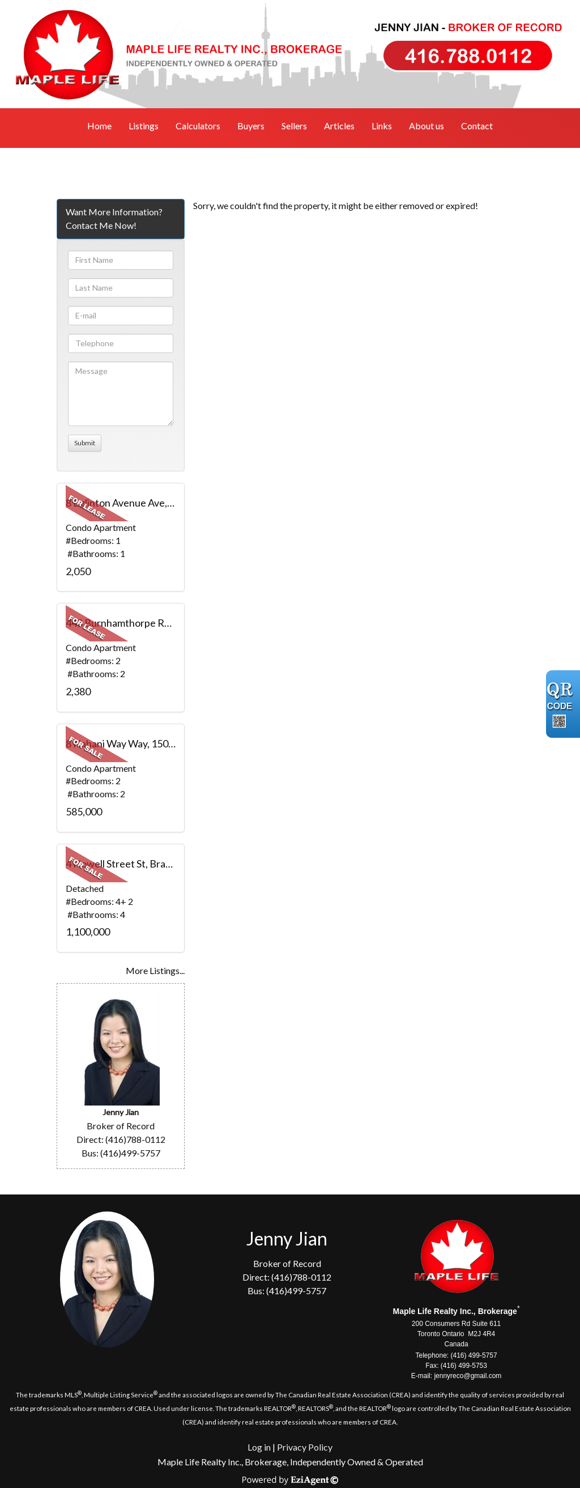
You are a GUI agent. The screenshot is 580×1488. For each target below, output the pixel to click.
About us (426, 125)
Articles (339, 125)
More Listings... (155, 970)
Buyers (251, 125)
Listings (144, 125)
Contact (477, 125)
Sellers (294, 125)
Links (382, 125)
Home (99, 125)
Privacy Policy (304, 1447)
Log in (259, 1447)
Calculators (198, 125)
